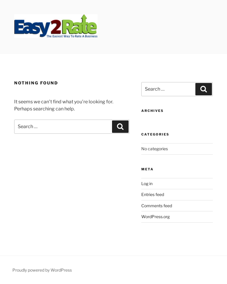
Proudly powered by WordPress (42, 269)
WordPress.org (155, 216)
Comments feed (156, 205)
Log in (147, 183)
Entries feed (152, 194)
